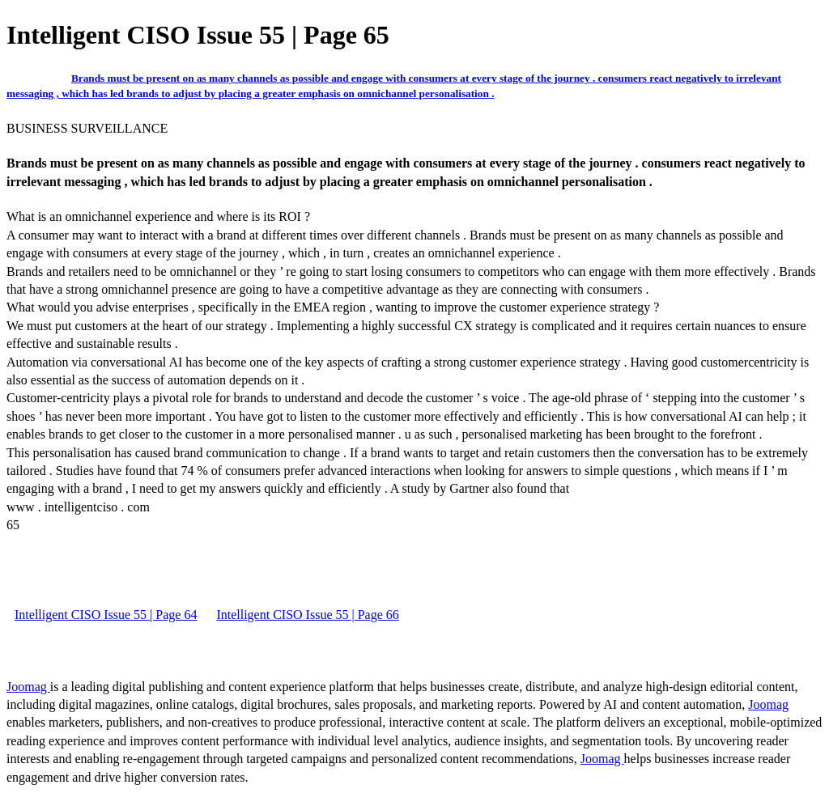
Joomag (28, 686)
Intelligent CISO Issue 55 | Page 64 (106, 614)
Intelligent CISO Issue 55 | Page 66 (307, 614)
